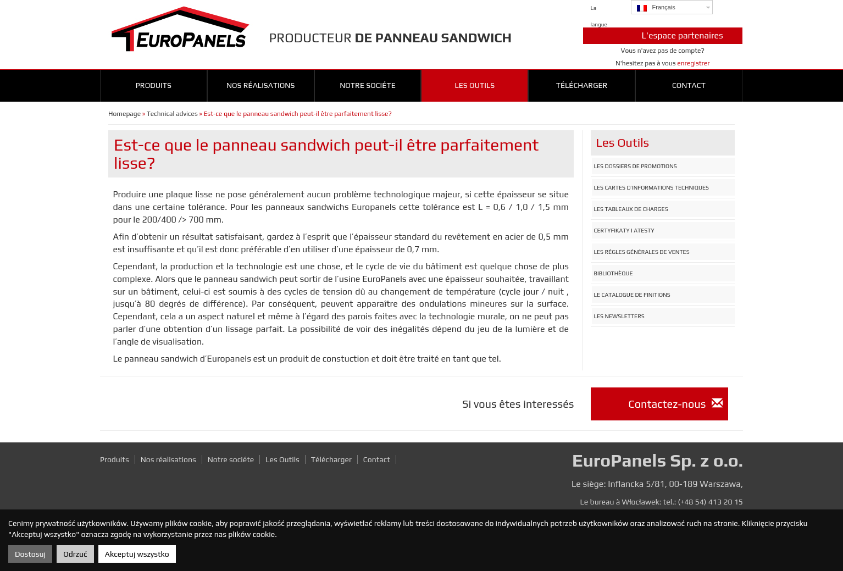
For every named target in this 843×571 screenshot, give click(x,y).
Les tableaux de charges (631, 209)
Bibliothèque (613, 273)
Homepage (124, 114)
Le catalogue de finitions (632, 294)
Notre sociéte (368, 85)
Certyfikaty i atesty (624, 230)
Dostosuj (30, 554)
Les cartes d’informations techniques (651, 187)
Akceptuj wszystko (137, 554)
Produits (153, 85)
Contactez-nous (675, 403)
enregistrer (693, 63)
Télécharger (582, 85)
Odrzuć (75, 554)
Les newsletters (619, 316)
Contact (689, 85)
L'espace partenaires (682, 35)
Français (656, 8)
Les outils (474, 85)
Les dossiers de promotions (635, 166)
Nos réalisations (260, 85)
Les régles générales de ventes (642, 251)
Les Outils (282, 459)
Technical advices (172, 114)
